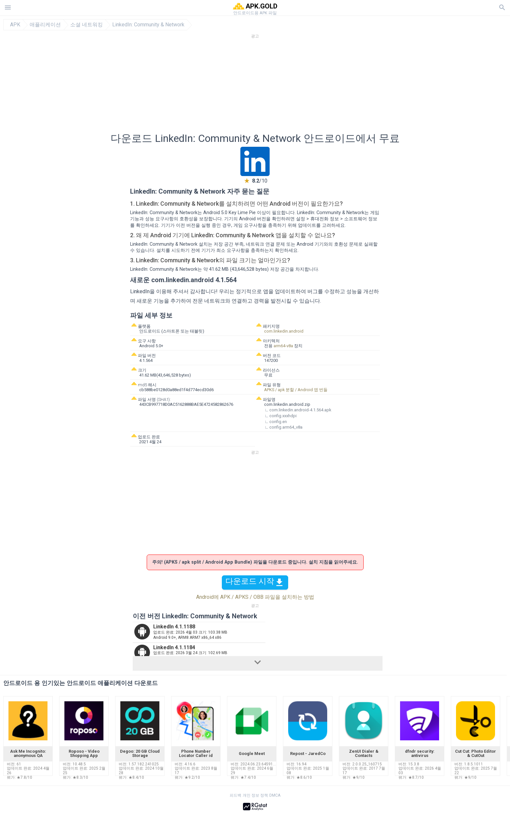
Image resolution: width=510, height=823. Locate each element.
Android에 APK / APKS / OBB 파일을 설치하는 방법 (255, 597)
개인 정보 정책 (255, 795)
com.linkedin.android (283, 331)
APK (15, 24)
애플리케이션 (45, 24)
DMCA (274, 795)
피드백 (235, 795)
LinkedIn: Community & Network (148, 24)
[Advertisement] (294, 87)
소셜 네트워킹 (86, 24)
